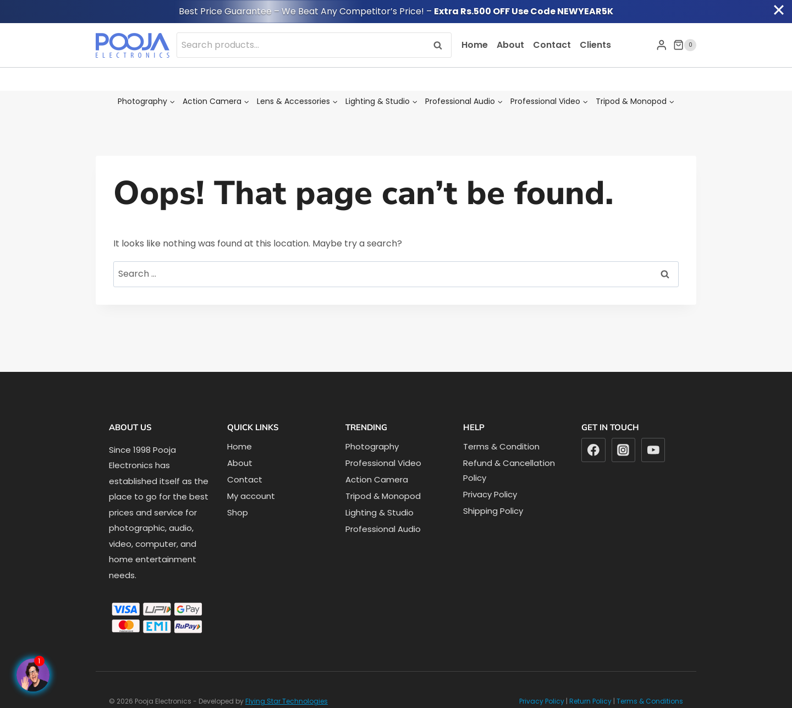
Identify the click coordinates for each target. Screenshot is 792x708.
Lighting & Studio (379, 512)
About (510, 45)
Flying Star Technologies (286, 701)
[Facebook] (593, 450)
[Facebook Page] (33, 674)
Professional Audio (383, 529)
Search (441, 45)
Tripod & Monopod (383, 496)
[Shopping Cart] (684, 45)
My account (251, 496)
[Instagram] (624, 450)
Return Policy (590, 701)
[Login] (662, 45)
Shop (237, 512)
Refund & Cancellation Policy (509, 470)
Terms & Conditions (650, 701)
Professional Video (383, 463)
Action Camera (376, 479)
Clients (595, 45)
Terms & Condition (501, 446)
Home (474, 45)
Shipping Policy (493, 511)
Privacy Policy (490, 494)
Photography (372, 446)
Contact (552, 45)
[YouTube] (653, 450)
